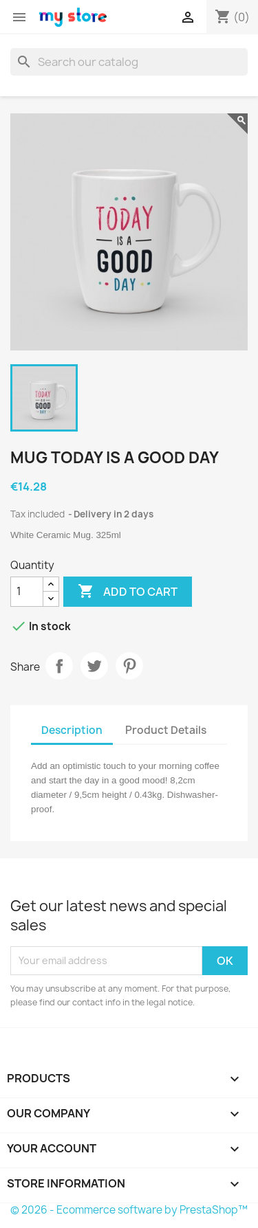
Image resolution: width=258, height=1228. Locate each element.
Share (59, 666)
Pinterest (129, 666)
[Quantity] (26, 592)
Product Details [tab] (165, 730)
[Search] (129, 62)
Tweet (94, 666)
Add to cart (128, 592)
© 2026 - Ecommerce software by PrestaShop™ (129, 1210)
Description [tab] (72, 730)
